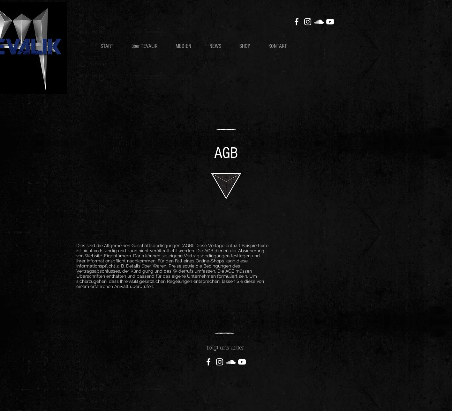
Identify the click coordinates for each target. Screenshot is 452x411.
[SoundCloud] (319, 21)
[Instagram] (308, 21)
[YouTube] (330, 21)
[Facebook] (296, 21)
